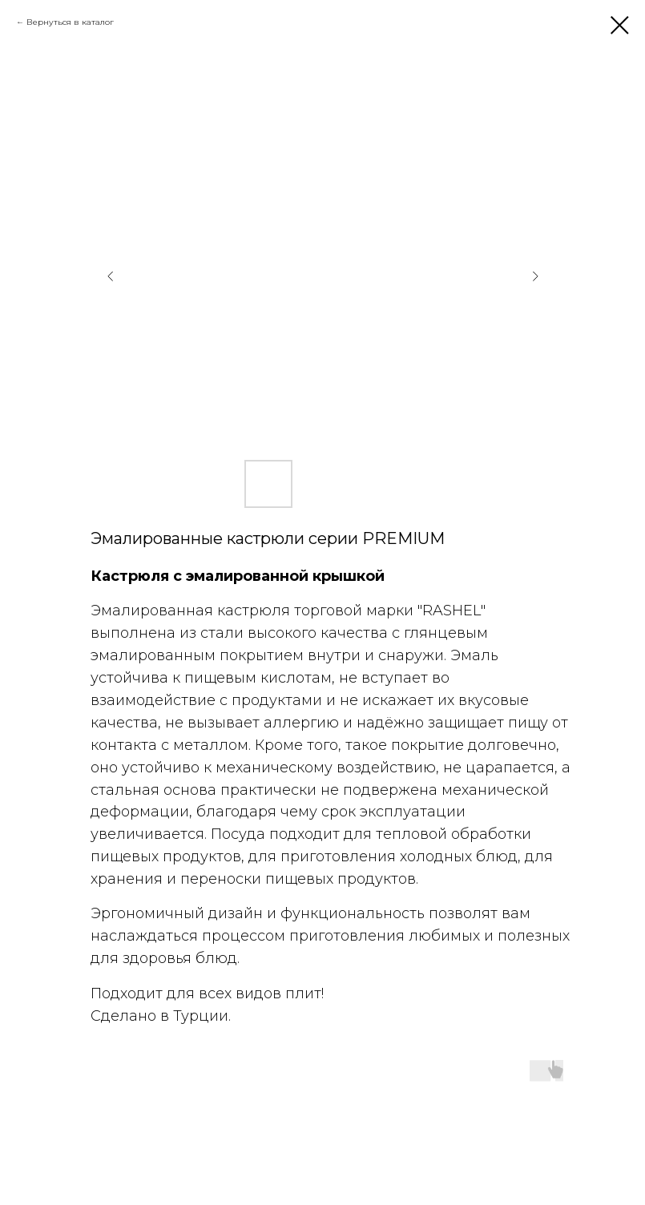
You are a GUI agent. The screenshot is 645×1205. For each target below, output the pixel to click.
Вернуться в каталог (70, 22)
